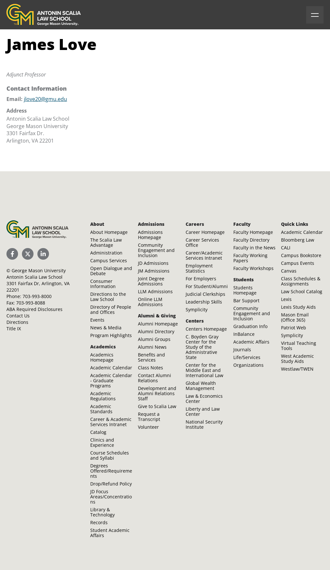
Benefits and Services (151, 357)
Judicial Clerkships (205, 294)
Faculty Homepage (253, 232)
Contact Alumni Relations (154, 378)
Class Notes (150, 368)
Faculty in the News (254, 248)
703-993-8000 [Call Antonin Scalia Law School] (37, 296)
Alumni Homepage (158, 324)
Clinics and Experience (102, 442)
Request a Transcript (149, 416)
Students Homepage (245, 290)
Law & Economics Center (204, 398)
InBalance (244, 334)
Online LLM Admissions (150, 301)
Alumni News (152, 347)
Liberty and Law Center (203, 411)
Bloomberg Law (297, 240)
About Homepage (109, 232)
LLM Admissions (155, 291)
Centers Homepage (206, 329)
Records (99, 522)
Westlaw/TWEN (297, 369)
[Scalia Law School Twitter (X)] (28, 254)
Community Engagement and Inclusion (156, 250)
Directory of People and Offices (110, 309)
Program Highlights (111, 335)
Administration (106, 253)
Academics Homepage (101, 357)
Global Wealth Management (201, 385)
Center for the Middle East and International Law (204, 370)
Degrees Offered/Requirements (111, 471)
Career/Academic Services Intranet (204, 255)
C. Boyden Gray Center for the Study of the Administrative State (202, 347)
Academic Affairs (251, 342)
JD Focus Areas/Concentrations (111, 496)
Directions (17, 322)
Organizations (248, 365)
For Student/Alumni (207, 286)
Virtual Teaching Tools (298, 345)
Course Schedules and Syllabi (109, 455)
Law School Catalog (301, 291)
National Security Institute (204, 424)
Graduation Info (250, 326)
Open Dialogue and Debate (111, 270)
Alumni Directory (156, 331)
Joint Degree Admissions (151, 281)
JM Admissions (154, 271)
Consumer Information (103, 283)
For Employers (201, 278)
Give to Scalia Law (157, 406)
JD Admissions (153, 263)
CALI (285, 248)
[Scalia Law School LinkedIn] (43, 254)
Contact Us (18, 316)
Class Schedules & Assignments (300, 281)
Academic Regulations (103, 396)
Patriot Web (293, 328)
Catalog (98, 432)
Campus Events (297, 263)
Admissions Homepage (150, 234)
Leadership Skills (204, 302)
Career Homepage (205, 232)
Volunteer (148, 427)
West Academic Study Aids (297, 358)
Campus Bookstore (301, 255)
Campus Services (108, 260)
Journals (242, 349)
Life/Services (246, 357)
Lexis (286, 299)
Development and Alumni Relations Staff (157, 393)
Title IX (13, 328)
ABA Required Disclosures (34, 309)
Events (97, 320)
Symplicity (197, 309)
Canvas (288, 271)
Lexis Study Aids (298, 307)
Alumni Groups (154, 339)
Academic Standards (101, 409)
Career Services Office (202, 242)
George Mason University (39, 270)
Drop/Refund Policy (111, 484)
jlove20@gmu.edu (45, 99)
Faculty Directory (251, 240)
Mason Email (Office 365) (295, 317)
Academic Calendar (111, 368)
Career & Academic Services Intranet (110, 421)
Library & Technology (102, 512)
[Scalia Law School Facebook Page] (12, 254)
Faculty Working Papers (250, 258)
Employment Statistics (199, 268)
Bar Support (246, 300)
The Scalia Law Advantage (106, 242)
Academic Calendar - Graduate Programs (111, 380)
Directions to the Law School (108, 296)
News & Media (105, 328)
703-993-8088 (30, 303)
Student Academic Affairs (110, 532)
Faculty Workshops (253, 268)
